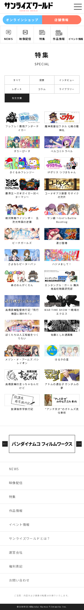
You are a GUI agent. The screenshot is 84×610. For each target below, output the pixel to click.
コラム (42, 89)
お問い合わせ (19, 580)
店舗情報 (61, 20)
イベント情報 (75, 39)
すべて (17, 80)
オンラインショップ (22, 20)
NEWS (8, 39)
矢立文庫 (17, 98)
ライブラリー (66, 89)
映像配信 (25, 39)
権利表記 (16, 566)
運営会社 (16, 552)
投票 (42, 80)
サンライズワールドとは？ (29, 538)
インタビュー (66, 80)
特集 (42, 39)
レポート (17, 89)
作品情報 (59, 39)
